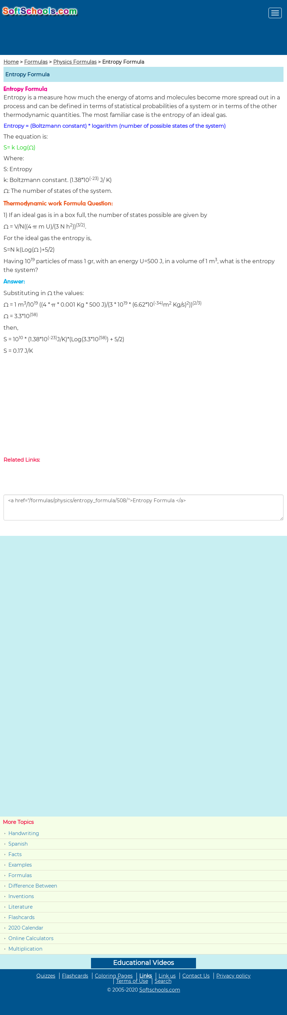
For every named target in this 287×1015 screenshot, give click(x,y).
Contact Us (196, 976)
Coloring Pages (114, 976)
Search (163, 981)
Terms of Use (132, 981)
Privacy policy (233, 976)
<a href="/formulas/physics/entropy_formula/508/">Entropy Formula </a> (144, 507)
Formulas (36, 62)
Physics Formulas (75, 62)
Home (11, 62)
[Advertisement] (144, 407)
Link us (167, 976)
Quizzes (45, 976)
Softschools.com (159, 990)
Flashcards (21, 917)
